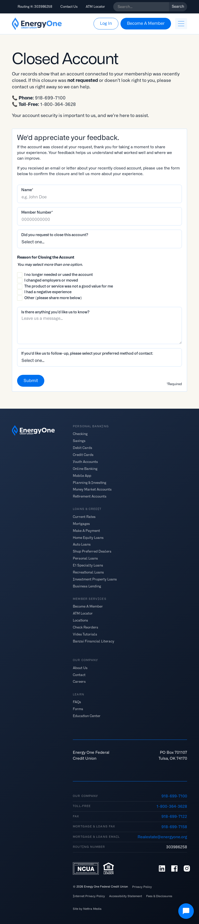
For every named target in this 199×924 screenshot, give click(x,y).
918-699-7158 (174, 827)
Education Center (87, 716)
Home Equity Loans (88, 537)
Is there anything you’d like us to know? (55, 312)
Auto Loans (82, 544)
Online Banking (85, 468)
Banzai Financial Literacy (93, 641)
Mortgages (81, 523)
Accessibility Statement (125, 896)
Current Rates (84, 516)
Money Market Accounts (92, 489)
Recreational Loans (88, 572)
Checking (80, 434)
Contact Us (68, 7)
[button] (181, 23)
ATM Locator (95, 7)
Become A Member (88, 606)
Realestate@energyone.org (162, 837)
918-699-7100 (174, 796)
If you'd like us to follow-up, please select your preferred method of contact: (87, 353)
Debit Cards (82, 448)
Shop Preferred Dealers (92, 551)
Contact (79, 675)
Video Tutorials (85, 634)
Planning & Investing (89, 482)
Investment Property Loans (95, 579)
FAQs (77, 702)
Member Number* (37, 212)
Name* (27, 190)
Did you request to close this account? (54, 234)
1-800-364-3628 (172, 806)
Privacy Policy (142, 887)
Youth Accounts (85, 461)
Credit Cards (83, 455)
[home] (37, 24)
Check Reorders (85, 627)
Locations (80, 620)
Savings (79, 441)
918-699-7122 (174, 816)
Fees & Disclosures (159, 896)
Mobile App (82, 475)
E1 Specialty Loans (88, 565)
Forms (78, 709)
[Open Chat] (186, 911)
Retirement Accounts (89, 496)
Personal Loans (85, 558)
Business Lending (87, 586)
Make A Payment (86, 530)
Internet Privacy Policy (89, 896)
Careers (79, 682)
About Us (80, 668)
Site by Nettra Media (87, 909)
